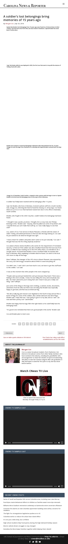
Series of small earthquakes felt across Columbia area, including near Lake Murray (31, 499)
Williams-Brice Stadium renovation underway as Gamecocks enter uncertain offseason (32, 505)
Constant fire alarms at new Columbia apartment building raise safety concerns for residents (32, 509)
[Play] (6, 443)
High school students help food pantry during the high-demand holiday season (30, 523)
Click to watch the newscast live (34, 398)
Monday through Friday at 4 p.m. (34, 399)
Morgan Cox (10, 23)
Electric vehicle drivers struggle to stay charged (19, 526)
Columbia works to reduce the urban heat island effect (21, 516)
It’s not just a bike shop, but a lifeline (16, 520)
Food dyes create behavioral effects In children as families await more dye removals (31, 502)
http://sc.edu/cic (51, 536)
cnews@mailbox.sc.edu (40, 539)
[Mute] (59, 443)
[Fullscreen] (62, 443)
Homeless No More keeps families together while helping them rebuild (27, 529)
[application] (34, 427)
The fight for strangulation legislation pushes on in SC (21, 513)
